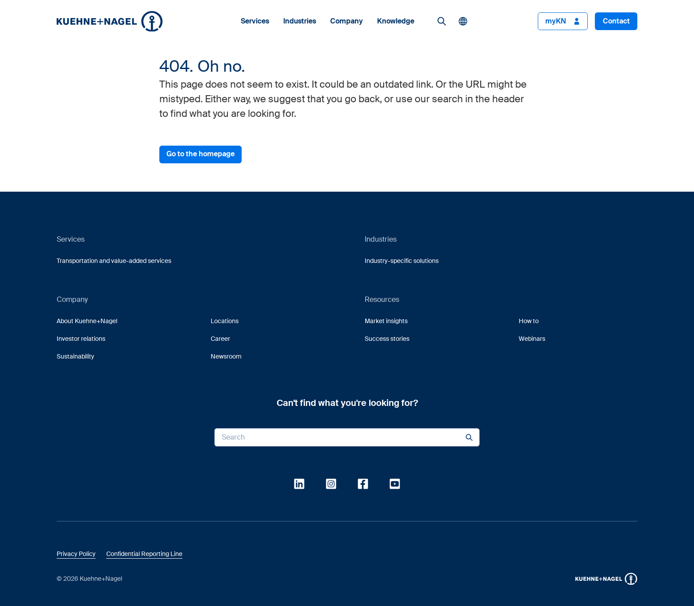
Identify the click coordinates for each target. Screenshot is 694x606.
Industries (299, 21)
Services (255, 21)
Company (346, 21)
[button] (110, 21)
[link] (441, 21)
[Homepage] (110, 21)
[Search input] (347, 437)
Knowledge (395, 21)
